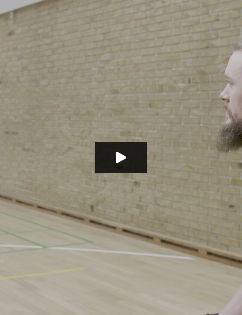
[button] (121, 157)
